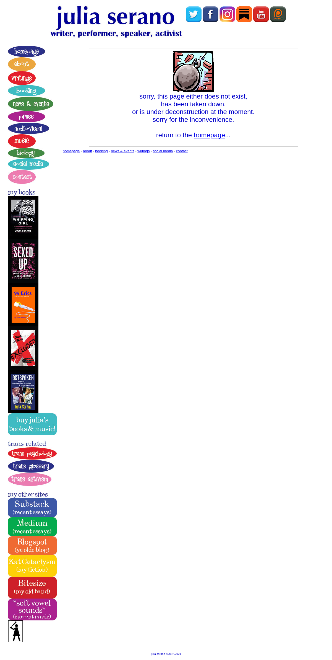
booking (101, 151)
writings (143, 151)
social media (163, 151)
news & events (122, 151)
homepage (209, 135)
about (87, 151)
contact (182, 151)
